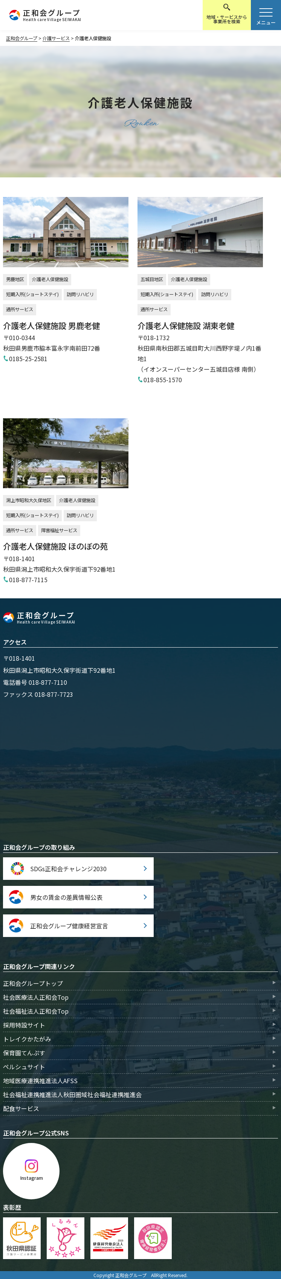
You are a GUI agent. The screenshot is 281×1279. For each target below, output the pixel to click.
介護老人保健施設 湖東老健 (185, 325)
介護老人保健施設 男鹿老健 (51, 325)
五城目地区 (151, 279)
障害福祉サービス (59, 530)
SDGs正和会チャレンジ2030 (68, 868)
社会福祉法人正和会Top (36, 1011)
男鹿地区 (15, 279)
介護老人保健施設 (50, 279)
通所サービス (19, 309)
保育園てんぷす (24, 1052)
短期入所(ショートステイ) (32, 294)
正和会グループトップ (33, 983)
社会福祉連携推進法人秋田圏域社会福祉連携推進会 (72, 1094)
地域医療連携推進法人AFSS (40, 1080)
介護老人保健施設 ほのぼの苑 (55, 546)
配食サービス (21, 1108)
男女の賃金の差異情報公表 (66, 897)
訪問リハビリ (80, 294)
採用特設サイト (24, 1024)
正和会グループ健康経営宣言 (69, 925)
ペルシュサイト (24, 1066)
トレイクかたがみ (27, 1038)
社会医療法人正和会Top (36, 997)
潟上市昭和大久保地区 (28, 500)
